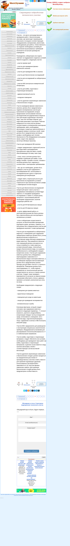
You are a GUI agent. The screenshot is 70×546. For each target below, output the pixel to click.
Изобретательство (9, 76)
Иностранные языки (9, 79)
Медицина (9, 119)
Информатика (9, 81)
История (9, 88)
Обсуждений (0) (27, 24)
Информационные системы (9, 83)
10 (17, 32)
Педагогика (9, 135)
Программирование (9, 143)
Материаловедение (10, 114)
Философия (9, 180)
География (9, 60)
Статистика (9, 161)
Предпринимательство (9, 45)
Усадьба (9, 173)
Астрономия (9, 43)
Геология (9, 62)
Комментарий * (31, 428)
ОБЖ (9, 131)
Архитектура (9, 41)
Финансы (9, 183)
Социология (9, 157)
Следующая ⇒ (23, 32)
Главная (26, 0)
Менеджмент (9, 121)
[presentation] (29, 446)
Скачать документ (41, 23)
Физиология (9, 178)
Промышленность (9, 147)
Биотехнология (9, 50)
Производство (9, 145)
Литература (9, 102)
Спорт (9, 159)
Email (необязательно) (31, 422)
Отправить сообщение (31, 451)
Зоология (9, 74)
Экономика (9, 192)
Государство (9, 64)
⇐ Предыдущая (21, 30)
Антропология (9, 36)
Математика (9, 109)
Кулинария (9, 95)
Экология (9, 190)
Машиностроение (9, 116)
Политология (9, 138)
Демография (9, 67)
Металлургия (9, 124)
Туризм (9, 171)
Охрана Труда (9, 133)
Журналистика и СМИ (9, 71)
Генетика (9, 57)
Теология (9, 166)
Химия (9, 185)
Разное (9, 154)
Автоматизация (9, 31)
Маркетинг (9, 107)
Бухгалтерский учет (9, 55)
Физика (9, 176)
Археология (9, 38)
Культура (9, 97)
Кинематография (9, 90)
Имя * (31, 417)
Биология (9, 48)
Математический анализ (9, 112)
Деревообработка (9, 69)
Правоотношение (9, 140)
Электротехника (9, 195)
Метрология (9, 126)
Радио (9, 152)
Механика (10, 128)
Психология (9, 150)
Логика (9, 105)
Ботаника (9, 52)
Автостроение (9, 33)
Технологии (9, 169)
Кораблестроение (9, 93)
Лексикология (9, 100)
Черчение (9, 188)
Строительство (9, 164)
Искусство (9, 86)
